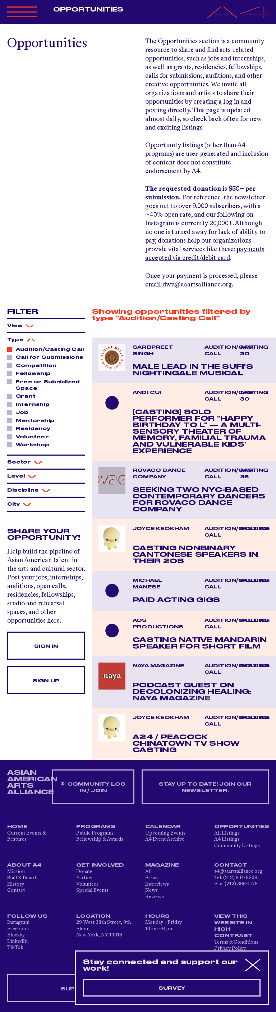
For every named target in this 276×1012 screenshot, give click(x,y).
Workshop (30, 444)
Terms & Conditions (236, 942)
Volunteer (30, 436)
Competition (34, 365)
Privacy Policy (230, 948)
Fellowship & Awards (99, 839)
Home (17, 826)
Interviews (157, 884)
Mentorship (33, 420)
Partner (84, 877)
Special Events (92, 890)
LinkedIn (17, 941)
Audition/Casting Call (46, 349)
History (15, 884)
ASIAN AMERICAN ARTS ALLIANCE (32, 782)
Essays (152, 877)
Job (20, 412)
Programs (96, 826)
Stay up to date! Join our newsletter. (205, 787)
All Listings (227, 833)
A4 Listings (227, 839)
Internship (30, 404)
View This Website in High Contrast (233, 926)
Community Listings (237, 845)
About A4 (24, 865)
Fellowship (31, 373)
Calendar (163, 826)
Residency (31, 428)
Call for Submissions (46, 357)
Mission (16, 871)
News (151, 890)
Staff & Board (21, 877)
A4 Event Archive (164, 839)
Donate (84, 871)
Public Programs (95, 833)
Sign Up (46, 681)
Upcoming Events (165, 833)
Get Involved (100, 865)
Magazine (162, 865)
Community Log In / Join (93, 787)
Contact (16, 890)
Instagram (18, 922)
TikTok (15, 947)
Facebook (18, 928)
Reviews (154, 896)
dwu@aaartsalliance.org (197, 284)
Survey (171, 988)
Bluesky (16, 935)
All (148, 871)
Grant (23, 396)
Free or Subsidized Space (43, 384)
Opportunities (88, 10)
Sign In (46, 646)
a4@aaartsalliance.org (238, 871)
